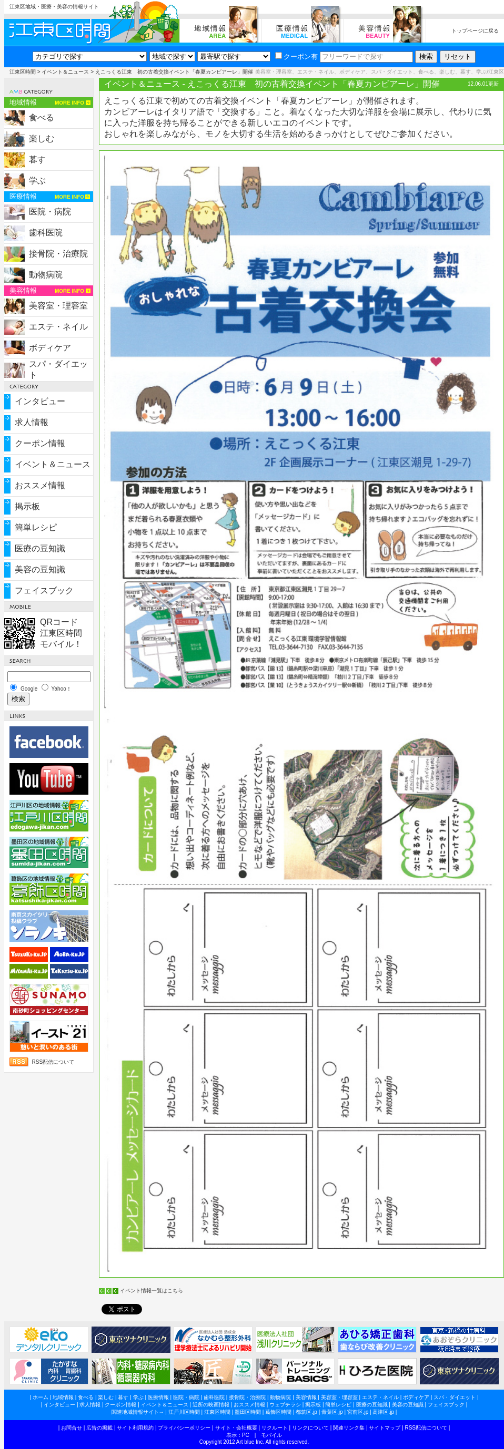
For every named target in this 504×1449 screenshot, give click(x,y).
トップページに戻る (475, 31)
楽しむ (41, 138)
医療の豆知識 (40, 548)
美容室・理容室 (58, 305)
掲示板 (27, 506)
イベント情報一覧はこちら (151, 1290)
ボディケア (50, 347)
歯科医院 (46, 232)
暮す (37, 159)
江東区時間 (22, 72)
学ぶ (37, 180)
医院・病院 (50, 211)
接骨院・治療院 (58, 253)
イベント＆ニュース (65, 72)
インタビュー (40, 401)
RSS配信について (53, 1062)
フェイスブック (44, 590)
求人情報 (31, 422)
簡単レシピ (36, 527)
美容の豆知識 (40, 569)
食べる (41, 117)
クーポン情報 (40, 443)
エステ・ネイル (58, 326)
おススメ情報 (40, 485)
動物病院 (46, 274)
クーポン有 (296, 56)
